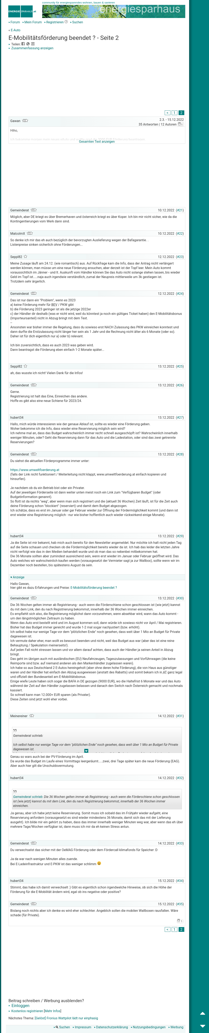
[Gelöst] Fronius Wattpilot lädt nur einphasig (66, 1018)
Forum (14, 22)
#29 (180, 536)
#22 (180, 234)
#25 (180, 366)
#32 (180, 778)
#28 (180, 454)
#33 (180, 843)
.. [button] (86, 752)
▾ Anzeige (17, 577)
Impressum (82, 1027)
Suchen (76, 22)
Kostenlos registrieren (26, 1011)
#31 (180, 716)
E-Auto (15, 30)
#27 (180, 417)
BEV (54, 305)
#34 (180, 881)
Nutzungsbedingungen (148, 1027)
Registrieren (54, 22)
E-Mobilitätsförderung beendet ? (93, 588)
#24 (180, 294)
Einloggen (19, 1005)
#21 (180, 210)
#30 (180, 598)
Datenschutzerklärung (111, 1027)
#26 (180, 385)
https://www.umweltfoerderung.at (35, 470)
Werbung (175, 1027)
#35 (180, 904)
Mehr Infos (52, 1011)
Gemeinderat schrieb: (28, 797)
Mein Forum (32, 22)
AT (164, 672)
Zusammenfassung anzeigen (31, 48)
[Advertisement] (97, 80)
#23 (180, 257)
